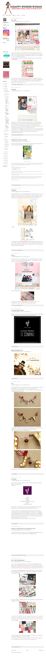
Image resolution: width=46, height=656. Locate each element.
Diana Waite (6, 22)
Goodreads (23, 15)
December (7, 91)
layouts (15, 555)
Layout (15, 84)
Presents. (13, 89)
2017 (5, 88)
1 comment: (13, 21)
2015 (5, 151)
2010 (5, 160)
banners (15, 474)
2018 (5, 86)
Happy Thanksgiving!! (17, 350)
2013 (5, 155)
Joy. (12, 383)
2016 (5, 90)
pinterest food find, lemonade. (19, 140)
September (7, 134)
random (15, 378)
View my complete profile (6, 24)
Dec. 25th (13, 20)
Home (3, 15)
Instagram (13, 15)
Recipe (19, 185)
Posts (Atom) (18, 652)
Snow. (13, 255)
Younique (15, 346)
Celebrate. (13, 190)
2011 (5, 158)
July (6, 139)
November (7, 94)
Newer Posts (14, 650)
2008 (5, 163)
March (6, 144)
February (7, 146)
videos (24, 555)
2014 (5, 153)
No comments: (13, 311)
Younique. (13, 479)
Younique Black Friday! (17, 310)
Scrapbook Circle (20, 84)
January (6, 148)
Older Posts (41, 650)
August (6, 136)
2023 (5, 83)
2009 (5, 162)
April (6, 142)
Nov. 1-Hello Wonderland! (18, 560)
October (6, 130)
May (6, 141)
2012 (5, 156)
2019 (5, 84)
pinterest (15, 185)
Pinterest (18, 15)
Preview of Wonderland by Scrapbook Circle (23, 528)
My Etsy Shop (8, 15)
